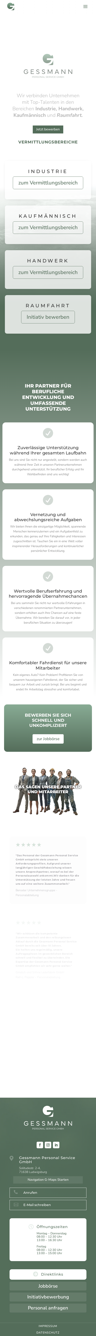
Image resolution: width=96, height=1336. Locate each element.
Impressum (48, 1326)
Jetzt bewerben (48, 129)
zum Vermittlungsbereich (48, 182)
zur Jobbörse (48, 739)
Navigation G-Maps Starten (48, 1179)
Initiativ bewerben (48, 317)
